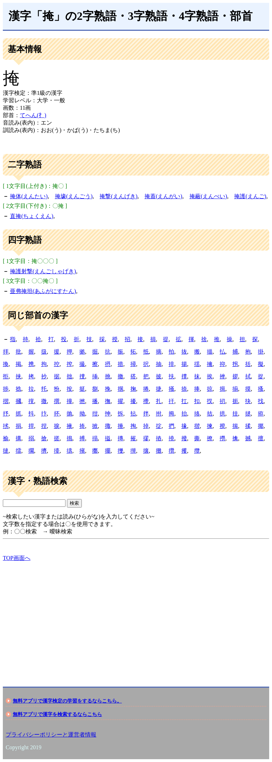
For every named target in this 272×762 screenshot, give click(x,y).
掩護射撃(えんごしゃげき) (43, 271)
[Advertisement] (136, 618)
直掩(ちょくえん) (31, 216)
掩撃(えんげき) (118, 196)
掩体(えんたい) (29, 196)
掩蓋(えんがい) (163, 196)
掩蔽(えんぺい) (208, 196)
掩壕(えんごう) (74, 196)
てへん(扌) (33, 115)
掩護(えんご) (250, 196)
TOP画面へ (16, 558)
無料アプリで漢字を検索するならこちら (57, 714)
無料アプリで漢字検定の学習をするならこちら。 (67, 701)
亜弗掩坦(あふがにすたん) (43, 291)
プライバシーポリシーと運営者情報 (51, 735)
